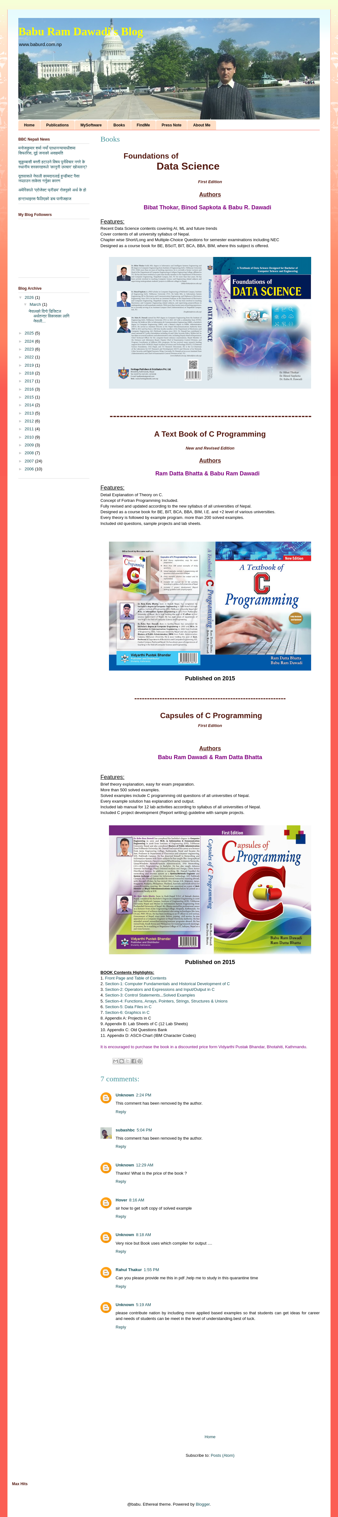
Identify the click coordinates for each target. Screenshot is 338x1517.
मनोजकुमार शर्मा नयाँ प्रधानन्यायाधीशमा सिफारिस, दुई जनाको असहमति (46, 150)
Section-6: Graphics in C (127, 1012)
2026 (30, 297)
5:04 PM (144, 1130)
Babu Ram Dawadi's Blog (80, 31)
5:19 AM (143, 1304)
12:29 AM (145, 1165)
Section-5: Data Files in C (128, 1006)
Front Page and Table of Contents (135, 978)
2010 (30, 437)
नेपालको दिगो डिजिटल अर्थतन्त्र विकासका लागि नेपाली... (48, 316)
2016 (30, 389)
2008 (30, 452)
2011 (30, 429)
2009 (30, 445)
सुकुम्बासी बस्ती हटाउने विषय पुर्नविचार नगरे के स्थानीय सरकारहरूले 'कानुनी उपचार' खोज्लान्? (52, 164)
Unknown (125, 1095)
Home (29, 125)
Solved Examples (179, 995)
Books (119, 125)
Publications (57, 125)
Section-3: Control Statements (132, 995)
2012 (30, 421)
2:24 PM (143, 1095)
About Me (201, 125)
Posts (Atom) (222, 1455)
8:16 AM (136, 1200)
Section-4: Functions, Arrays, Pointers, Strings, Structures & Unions (166, 1001)
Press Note (172, 125)
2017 (30, 381)
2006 (30, 469)
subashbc (125, 1130)
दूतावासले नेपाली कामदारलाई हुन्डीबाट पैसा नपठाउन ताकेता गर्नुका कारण (49, 178)
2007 (30, 461)
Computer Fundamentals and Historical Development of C (177, 983)
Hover (121, 1200)
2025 (30, 333)
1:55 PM (151, 1269)
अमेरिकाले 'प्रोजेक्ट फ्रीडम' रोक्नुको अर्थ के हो (52, 190)
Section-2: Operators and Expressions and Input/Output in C (159, 989)
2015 (30, 397)
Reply (121, 1111)
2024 (30, 341)
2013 (30, 413)
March (36, 304)
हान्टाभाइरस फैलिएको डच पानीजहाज (44, 198)
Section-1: (114, 983)
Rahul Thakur (129, 1269)
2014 (30, 405)
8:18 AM (143, 1234)
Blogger (203, 1504)
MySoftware (91, 125)
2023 (30, 349)
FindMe (143, 125)
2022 (30, 357)
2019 (30, 365)
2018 (30, 373)
